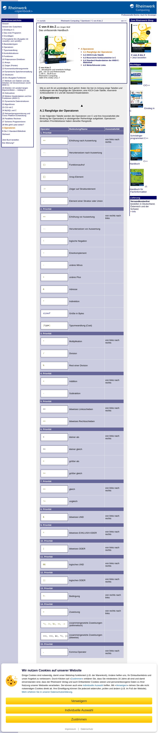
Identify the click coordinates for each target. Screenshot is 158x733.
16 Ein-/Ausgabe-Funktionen (14, 78)
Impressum (70, 729)
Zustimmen (76, 678)
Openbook (85, 21)
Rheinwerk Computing (70, 21)
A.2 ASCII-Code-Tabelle (93, 55)
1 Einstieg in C (8, 30)
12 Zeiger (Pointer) (10, 65)
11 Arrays (6, 62)
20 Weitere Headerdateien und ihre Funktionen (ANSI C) (16, 97)
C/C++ (146, 85)
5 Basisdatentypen (10, 44)
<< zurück (41, 21)
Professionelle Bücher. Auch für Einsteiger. (139, 15)
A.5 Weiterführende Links (94, 65)
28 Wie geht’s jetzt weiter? (13, 125)
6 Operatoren (7, 47)
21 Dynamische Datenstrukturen (15, 101)
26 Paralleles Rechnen (11, 119)
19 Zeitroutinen (8, 93)
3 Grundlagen (8, 36)
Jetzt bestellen (138, 56)
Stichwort (6, 134)
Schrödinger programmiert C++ (139, 136)
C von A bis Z (97, 21)
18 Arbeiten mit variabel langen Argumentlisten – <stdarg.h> (15, 89)
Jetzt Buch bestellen (10, 140)
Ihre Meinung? (8, 143)
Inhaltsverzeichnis (11, 20)
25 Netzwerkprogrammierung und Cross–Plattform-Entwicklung (16, 114)
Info (133, 211)
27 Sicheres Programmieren (14, 122)
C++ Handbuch (139, 162)
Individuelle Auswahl (79, 710)
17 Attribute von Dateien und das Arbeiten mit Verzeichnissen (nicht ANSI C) (16, 83)
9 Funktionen (7, 56)
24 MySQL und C (9, 110)
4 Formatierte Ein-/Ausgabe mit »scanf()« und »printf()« (15, 40)
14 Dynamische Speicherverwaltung (17, 72)
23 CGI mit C (7, 107)
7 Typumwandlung (9, 50)
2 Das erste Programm (11, 33)
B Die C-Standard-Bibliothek (14, 131)
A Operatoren (8, 128)
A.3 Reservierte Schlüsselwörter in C (99, 58)
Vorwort (5, 24)
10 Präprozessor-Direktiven (13, 59)
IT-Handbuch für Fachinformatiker (139, 189)
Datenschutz (87, 729)
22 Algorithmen (8, 104)
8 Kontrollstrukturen (10, 53)
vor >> (123, 21)
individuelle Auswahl (93, 685)
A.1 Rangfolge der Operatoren (97, 52)
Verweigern (121, 685)
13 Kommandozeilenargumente (15, 69)
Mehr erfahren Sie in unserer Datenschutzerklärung (47, 692)
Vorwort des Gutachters (12, 27)
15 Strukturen (7, 75)
